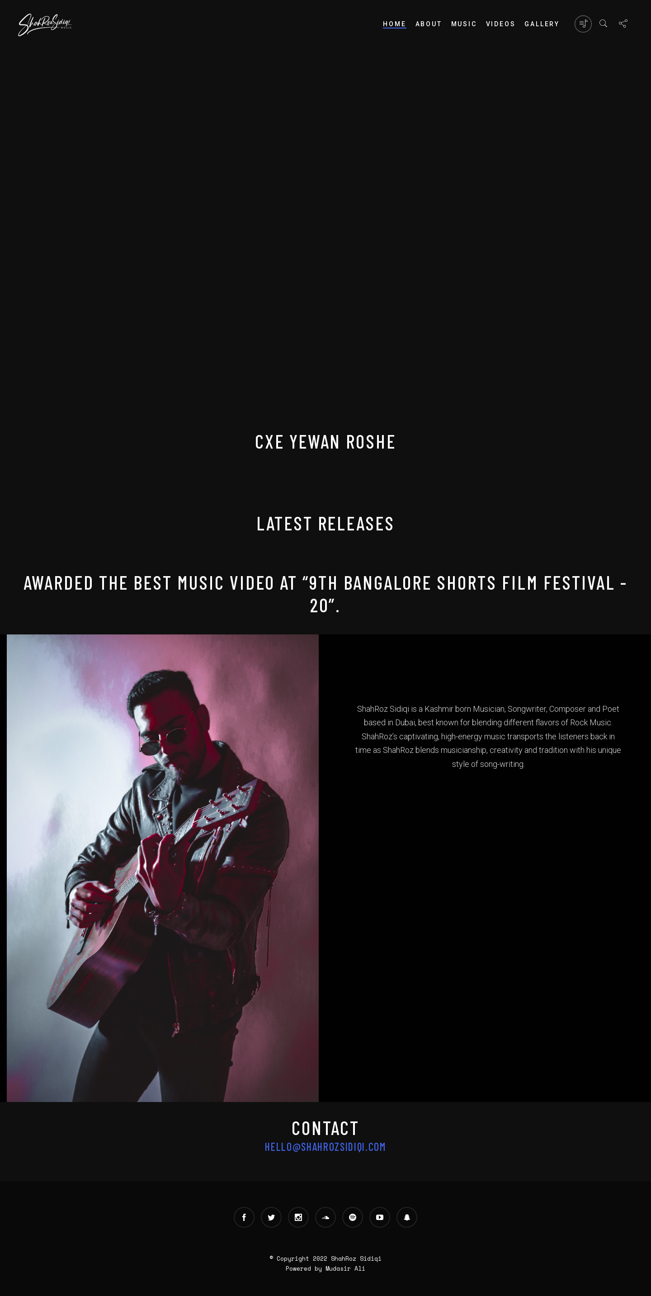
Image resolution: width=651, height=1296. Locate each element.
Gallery (542, 24)
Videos (501, 24)
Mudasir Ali (345, 1268)
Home (394, 24)
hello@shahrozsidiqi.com (325, 1146)
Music (464, 24)
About (428, 24)
